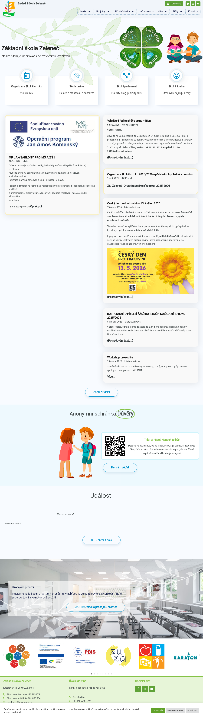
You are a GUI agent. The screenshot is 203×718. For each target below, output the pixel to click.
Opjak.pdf (36, 206)
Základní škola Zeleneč (31, 3)
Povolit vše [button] (158, 710)
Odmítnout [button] (192, 710)
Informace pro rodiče (153, 11)
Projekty (103, 11)
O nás (85, 11)
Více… (111, 376)
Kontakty (193, 11)
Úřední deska (124, 11)
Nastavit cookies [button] (175, 710)
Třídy (177, 11)
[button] (4, 655)
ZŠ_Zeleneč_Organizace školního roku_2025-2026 (138, 185)
